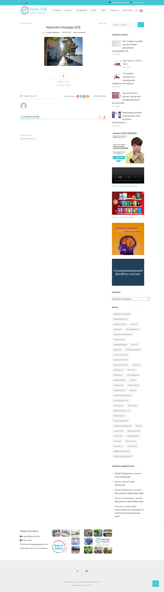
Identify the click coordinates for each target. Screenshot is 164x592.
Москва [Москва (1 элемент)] (118, 375)
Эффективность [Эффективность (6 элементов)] (121, 451)
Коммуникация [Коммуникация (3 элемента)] (133, 349)
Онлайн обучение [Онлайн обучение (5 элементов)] (122, 395)
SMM (103, 10)
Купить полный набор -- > (125, 217)
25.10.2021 (66, 32)
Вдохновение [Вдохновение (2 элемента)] (120, 319)
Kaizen (67, 10)
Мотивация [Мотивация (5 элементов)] (133, 375)
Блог (93, 10)
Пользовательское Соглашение (34, 548)
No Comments (80, 32)
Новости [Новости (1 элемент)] (118, 385)
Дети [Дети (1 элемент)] (134, 324)
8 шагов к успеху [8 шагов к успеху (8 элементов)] (122, 314)
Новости (114, 10)
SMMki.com (95, 582)
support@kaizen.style (120, 2)
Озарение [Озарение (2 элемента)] (119, 390)
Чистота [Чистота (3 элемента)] (131, 446)
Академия (81, 10)
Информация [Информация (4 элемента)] (120, 344)
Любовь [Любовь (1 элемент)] (118, 370)
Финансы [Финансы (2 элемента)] (131, 441)
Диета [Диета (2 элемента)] (117, 329)
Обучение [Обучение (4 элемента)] (133, 385)
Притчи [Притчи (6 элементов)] (132, 405)
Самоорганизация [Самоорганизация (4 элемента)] (122, 426)
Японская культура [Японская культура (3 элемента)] (123, 456)
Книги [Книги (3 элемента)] (117, 349)
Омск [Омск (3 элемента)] (132, 390)
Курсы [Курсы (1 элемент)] (136, 365)
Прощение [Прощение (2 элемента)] (119, 416)
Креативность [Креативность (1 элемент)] (121, 365)
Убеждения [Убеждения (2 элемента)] (132, 436)
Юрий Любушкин (53, 32)
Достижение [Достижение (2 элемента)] (132, 329)
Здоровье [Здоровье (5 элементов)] (119, 339)
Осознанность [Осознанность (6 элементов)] (121, 400)
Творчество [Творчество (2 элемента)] (134, 431)
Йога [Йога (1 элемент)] (135, 344)
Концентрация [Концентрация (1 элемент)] (121, 355)
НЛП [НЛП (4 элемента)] (133, 380)
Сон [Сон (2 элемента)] (138, 426)
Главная (57, 10)
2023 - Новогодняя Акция (124, 186)
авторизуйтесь (99, 96)
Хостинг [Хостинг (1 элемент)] (118, 446)
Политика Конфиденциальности (34, 544)
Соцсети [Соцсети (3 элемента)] (118, 431)
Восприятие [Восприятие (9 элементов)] (120, 324)
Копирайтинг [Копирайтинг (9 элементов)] (120, 360)
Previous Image (26, 23)
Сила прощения (122, 476)
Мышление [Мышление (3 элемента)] (119, 380)
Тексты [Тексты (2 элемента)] (118, 436)
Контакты (127, 10)
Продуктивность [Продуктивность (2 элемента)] (122, 410)
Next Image (102, 23)
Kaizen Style (138, 2)
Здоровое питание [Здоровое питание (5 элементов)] (123, 334)
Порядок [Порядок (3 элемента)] (118, 405)
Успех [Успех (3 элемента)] (117, 441)
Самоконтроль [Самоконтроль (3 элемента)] (121, 421)
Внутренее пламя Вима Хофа (129, 493)
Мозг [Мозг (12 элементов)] (131, 370)
